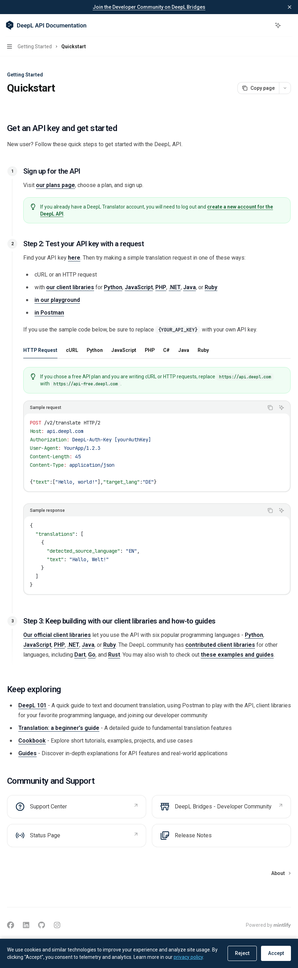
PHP (160, 287)
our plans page (55, 185)
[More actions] (288, 25)
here (74, 257)
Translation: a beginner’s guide (58, 728)
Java (189, 287)
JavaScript (139, 287)
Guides (27, 753)
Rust (114, 654)
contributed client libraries (220, 644)
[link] (76, 806)
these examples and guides (237, 654)
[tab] (40, 350)
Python (113, 287)
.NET (175, 287)
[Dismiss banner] (289, 7)
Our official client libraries (57, 635)
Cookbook (32, 740)
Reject (242, 953)
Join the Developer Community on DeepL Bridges (149, 7)
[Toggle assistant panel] (278, 25)
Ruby (211, 287)
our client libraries (70, 287)
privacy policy (188, 957)
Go (91, 654)
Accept (276, 953)
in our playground (57, 300)
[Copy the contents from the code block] (270, 407)
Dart (80, 654)
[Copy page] (258, 88)
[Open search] (265, 25)
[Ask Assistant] (281, 407)
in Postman (49, 312)
